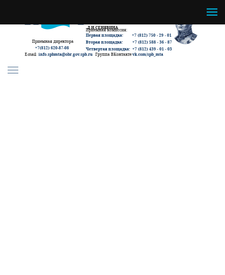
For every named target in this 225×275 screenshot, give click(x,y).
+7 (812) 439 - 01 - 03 (152, 49)
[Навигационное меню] (212, 12)
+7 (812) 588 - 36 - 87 (152, 42)
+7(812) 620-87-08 (52, 47)
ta (161, 54)
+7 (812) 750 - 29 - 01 (152, 35)
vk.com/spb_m (145, 54)
